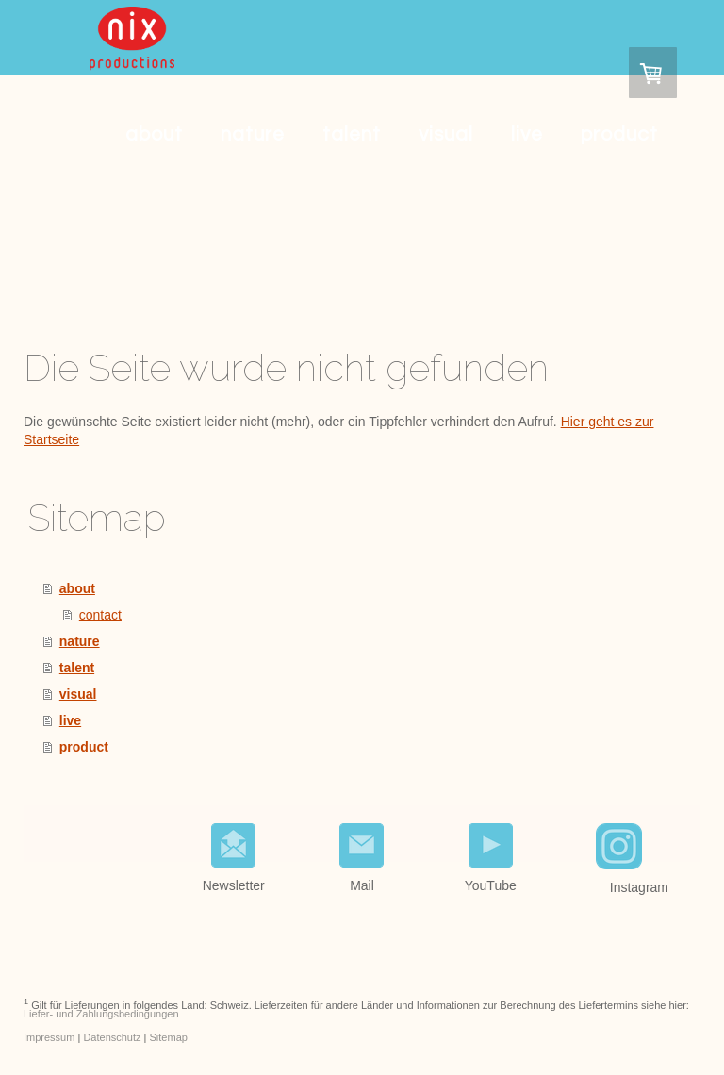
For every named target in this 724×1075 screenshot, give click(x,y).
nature (253, 134)
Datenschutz (111, 1037)
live (527, 134)
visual (446, 134)
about (154, 134)
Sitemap (169, 1037)
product (619, 134)
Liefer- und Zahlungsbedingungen (101, 1013)
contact (100, 614)
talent (351, 134)
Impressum (49, 1037)
